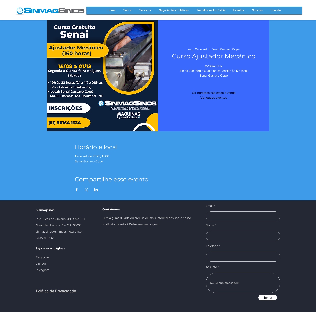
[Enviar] (267, 297)
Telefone (212, 246)
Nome (210, 225)
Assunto (211, 267)
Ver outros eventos (213, 97)
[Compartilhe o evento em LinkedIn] (96, 189)
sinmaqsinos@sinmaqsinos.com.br (59, 231)
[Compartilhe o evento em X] (86, 189)
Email (209, 205)
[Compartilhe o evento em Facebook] (77, 189)
